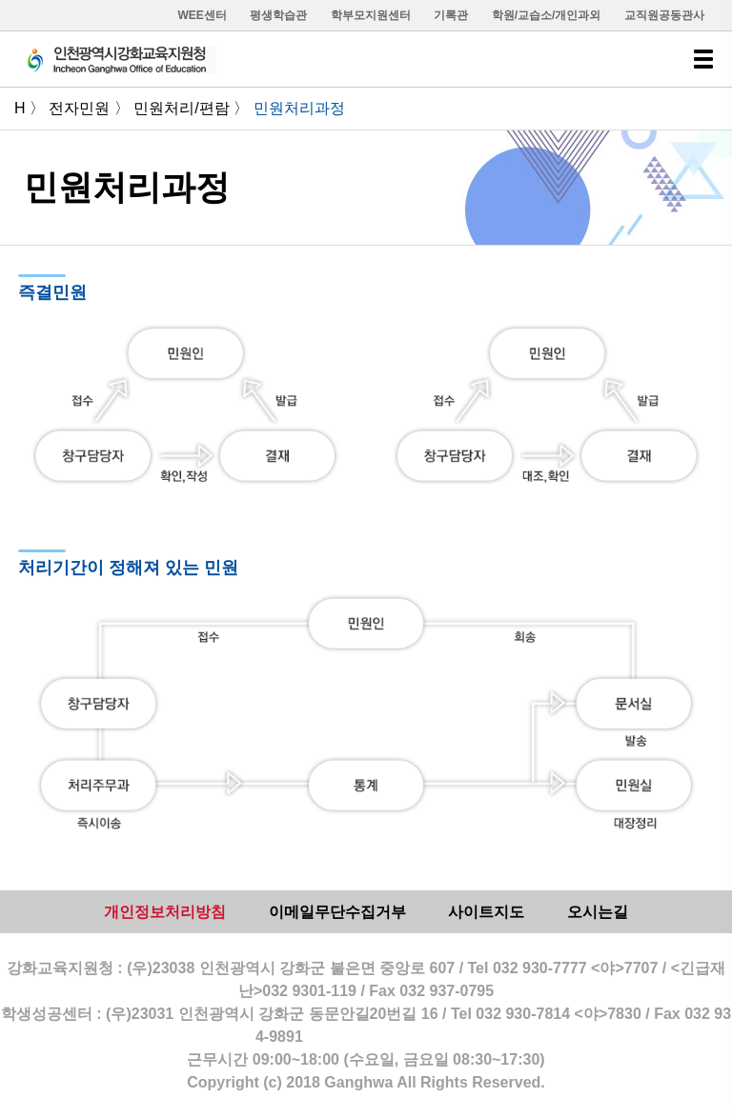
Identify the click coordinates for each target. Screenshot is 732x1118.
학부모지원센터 (371, 15)
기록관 (451, 15)
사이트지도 (486, 912)
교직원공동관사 (664, 15)
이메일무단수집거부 (337, 912)
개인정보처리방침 (165, 912)
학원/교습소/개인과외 (546, 15)
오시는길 (597, 912)
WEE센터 (202, 15)
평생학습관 (278, 15)
